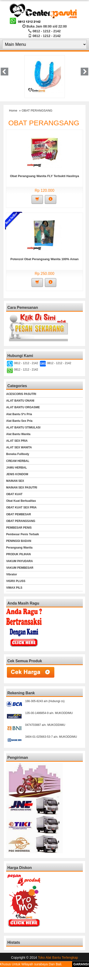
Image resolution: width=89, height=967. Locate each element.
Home (13, 110)
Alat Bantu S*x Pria (19, 414)
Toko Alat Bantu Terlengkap (58, 957)
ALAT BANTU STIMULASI (23, 427)
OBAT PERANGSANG (20, 521)
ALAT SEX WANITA (19, 447)
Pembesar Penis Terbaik (22, 534)
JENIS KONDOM (17, 474)
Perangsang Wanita (19, 547)
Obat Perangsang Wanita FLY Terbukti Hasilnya (44, 176)
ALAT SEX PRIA (17, 440)
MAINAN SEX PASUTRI (21, 487)
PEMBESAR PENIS (19, 527)
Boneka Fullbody (17, 454)
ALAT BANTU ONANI (20, 400)
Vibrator (11, 574)
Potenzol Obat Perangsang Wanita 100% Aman (44, 259)
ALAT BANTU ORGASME (23, 407)
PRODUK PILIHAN (18, 554)
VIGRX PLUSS (15, 581)
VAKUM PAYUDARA (19, 561)
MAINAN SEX (15, 481)
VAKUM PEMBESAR (19, 567)
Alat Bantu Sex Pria (19, 420)
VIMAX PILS (14, 587)
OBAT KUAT (14, 494)
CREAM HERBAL (17, 461)
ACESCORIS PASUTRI (21, 394)
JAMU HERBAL (16, 467)
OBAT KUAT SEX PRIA (21, 507)
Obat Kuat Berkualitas (21, 500)
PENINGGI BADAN (18, 541)
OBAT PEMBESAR (18, 514)
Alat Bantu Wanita (18, 434)
